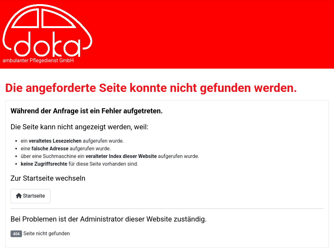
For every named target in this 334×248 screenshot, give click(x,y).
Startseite (30, 196)
